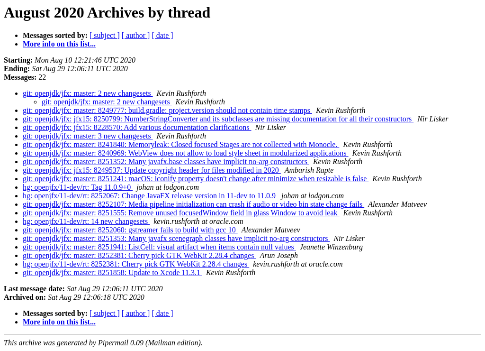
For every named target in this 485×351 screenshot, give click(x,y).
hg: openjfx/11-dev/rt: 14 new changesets (86, 221)
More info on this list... (59, 44)
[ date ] (162, 35)
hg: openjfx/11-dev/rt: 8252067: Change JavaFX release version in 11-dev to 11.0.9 (150, 196)
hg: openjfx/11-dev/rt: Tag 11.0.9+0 (78, 187)
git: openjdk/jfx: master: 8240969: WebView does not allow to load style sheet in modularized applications (186, 153)
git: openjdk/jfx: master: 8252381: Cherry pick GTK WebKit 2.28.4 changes (139, 255)
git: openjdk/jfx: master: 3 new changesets (88, 136)
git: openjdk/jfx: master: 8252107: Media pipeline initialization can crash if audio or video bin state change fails (193, 204)
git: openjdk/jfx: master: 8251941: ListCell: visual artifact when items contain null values (159, 247)
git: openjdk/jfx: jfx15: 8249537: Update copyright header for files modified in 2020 (152, 170)
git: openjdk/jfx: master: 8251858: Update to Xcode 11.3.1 (112, 272)
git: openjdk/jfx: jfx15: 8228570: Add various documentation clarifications (137, 127)
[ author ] (136, 35)
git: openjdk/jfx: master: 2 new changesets (88, 93)
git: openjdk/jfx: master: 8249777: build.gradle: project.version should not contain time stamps (167, 110)
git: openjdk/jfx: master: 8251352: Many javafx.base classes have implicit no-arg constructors (166, 161)
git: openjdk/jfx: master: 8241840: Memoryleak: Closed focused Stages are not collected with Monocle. (181, 144)
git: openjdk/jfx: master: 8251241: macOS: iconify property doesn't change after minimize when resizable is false (195, 179)
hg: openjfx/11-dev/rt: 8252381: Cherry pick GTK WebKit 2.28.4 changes (136, 264)
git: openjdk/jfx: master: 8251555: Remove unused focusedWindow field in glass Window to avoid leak (181, 213)
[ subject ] (105, 35)
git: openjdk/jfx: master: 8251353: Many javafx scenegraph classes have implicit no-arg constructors (176, 238)
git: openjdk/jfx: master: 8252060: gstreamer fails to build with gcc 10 (130, 230)
